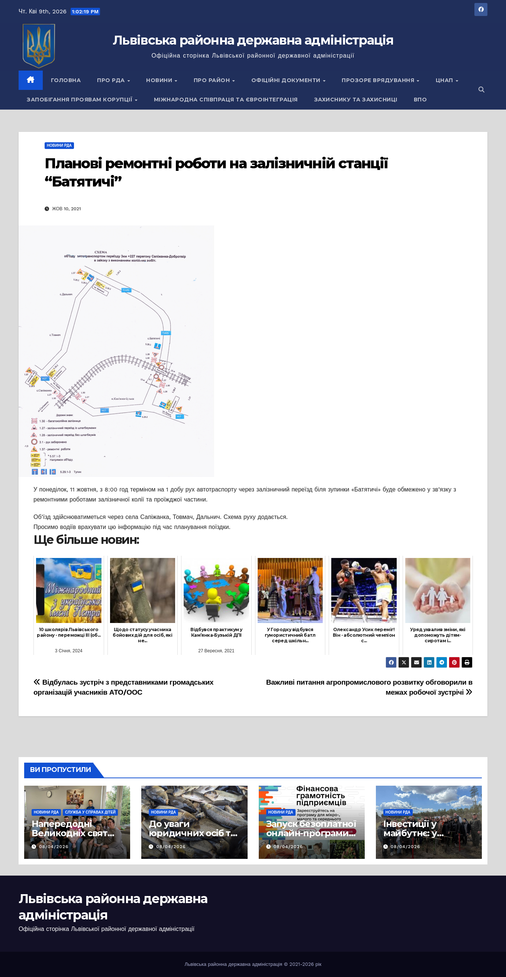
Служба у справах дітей (90, 812)
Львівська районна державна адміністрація (253, 40)
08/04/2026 (53, 846)
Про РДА (111, 80)
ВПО (420, 99)
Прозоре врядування (379, 80)
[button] (481, 89)
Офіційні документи (286, 80)
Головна (66, 80)
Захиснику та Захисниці (355, 99)
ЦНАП (445, 80)
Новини (160, 80)
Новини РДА (59, 145)
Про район (213, 80)
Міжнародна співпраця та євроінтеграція (226, 99)
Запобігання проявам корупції (80, 99)
